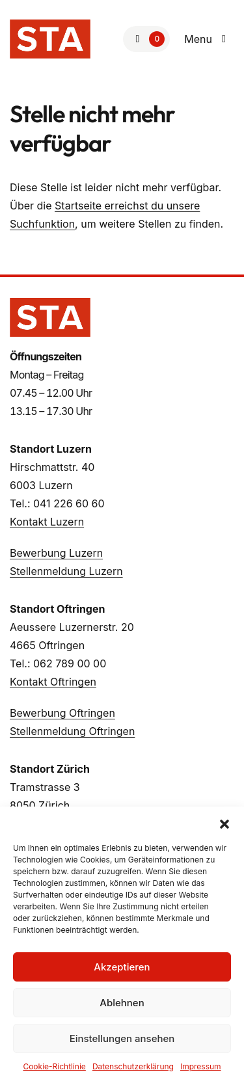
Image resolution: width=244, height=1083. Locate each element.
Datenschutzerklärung (133, 1066)
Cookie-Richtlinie (54, 1066)
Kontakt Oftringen (53, 681)
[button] (224, 822)
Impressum (200, 1066)
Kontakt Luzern (47, 521)
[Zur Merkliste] (146, 39)
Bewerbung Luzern (56, 552)
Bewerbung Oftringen (62, 712)
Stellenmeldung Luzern (66, 571)
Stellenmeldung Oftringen (72, 731)
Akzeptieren (122, 967)
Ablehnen (122, 1002)
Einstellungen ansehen (122, 1038)
